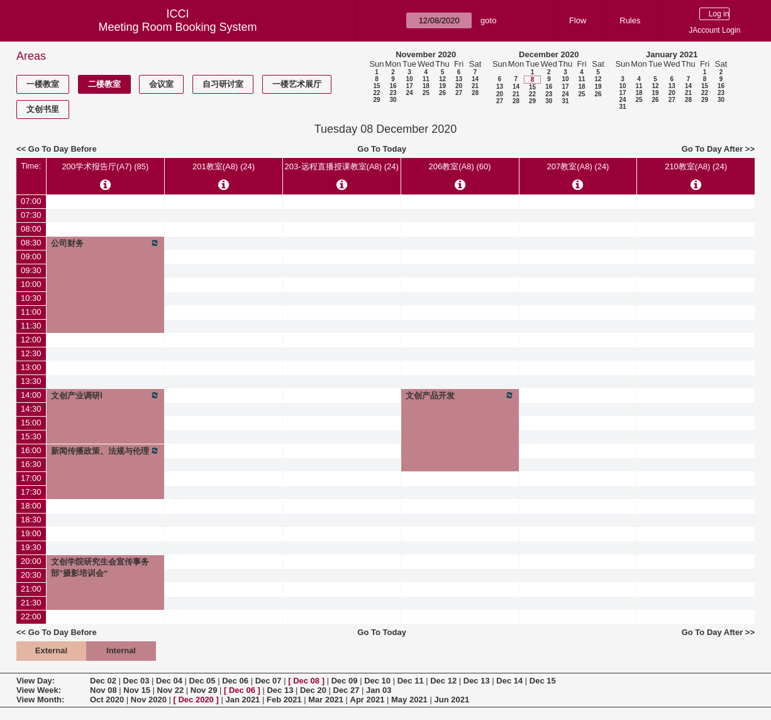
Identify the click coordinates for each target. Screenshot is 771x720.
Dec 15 (543, 680)
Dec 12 (443, 680)
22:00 (31, 616)
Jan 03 (378, 690)
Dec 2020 (195, 699)
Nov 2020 (149, 699)
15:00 (31, 422)
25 (426, 92)
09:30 (31, 270)
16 (392, 85)
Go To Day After (712, 149)
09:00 (31, 256)
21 (475, 85)
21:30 (31, 602)
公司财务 (105, 243)
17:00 (31, 478)
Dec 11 (410, 680)
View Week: (38, 690)
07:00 (31, 201)
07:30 (31, 215)
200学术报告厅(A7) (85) (105, 166)
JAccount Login (714, 30)
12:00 (31, 339)
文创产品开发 (460, 395)
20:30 (31, 575)
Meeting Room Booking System (177, 27)
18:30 (31, 519)
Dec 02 (103, 680)
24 (409, 92)
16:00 (31, 450)
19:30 (31, 547)
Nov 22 (170, 690)
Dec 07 (268, 680)
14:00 (31, 395)
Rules (629, 20)
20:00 (31, 561)
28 (475, 92)
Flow (577, 20)
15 (376, 85)
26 (442, 92)
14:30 (31, 408)
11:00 (31, 312)
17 (409, 85)
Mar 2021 (325, 699)
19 (442, 85)
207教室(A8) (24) (577, 166)
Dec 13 (476, 680)
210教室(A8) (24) (696, 166)
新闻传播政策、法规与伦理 (105, 451)
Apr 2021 (367, 699)
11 (426, 79)
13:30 (31, 381)
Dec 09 (344, 680)
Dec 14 (509, 680)
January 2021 (671, 54)
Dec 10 (377, 680)
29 (376, 99)
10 (409, 79)
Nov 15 (136, 690)
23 (392, 92)
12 (442, 79)
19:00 (31, 533)
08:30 (31, 242)
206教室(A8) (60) (460, 166)
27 (458, 92)
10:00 (31, 284)
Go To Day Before (62, 149)
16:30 (31, 464)
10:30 (31, 298)
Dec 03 (136, 680)
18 (426, 85)
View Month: (40, 699)
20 (458, 85)
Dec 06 (235, 680)
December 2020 (549, 54)
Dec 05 (202, 680)
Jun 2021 (451, 699)
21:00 (31, 588)
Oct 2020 (107, 699)
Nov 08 (103, 690)
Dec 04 (169, 680)
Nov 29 (204, 690)
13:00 (31, 367)
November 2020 (426, 54)
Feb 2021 (284, 699)
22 (376, 92)
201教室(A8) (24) (223, 166)
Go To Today (381, 149)
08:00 (31, 228)
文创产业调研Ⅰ (105, 395)
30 (392, 99)
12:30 (31, 353)
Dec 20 (313, 690)
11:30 (31, 325)
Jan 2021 (242, 699)
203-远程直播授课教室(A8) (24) (342, 166)
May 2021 (409, 699)
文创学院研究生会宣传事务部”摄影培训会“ (100, 567)
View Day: (35, 680)
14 (475, 79)
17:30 (31, 492)
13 (458, 79)
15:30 (31, 436)
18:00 (31, 505)
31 (565, 101)
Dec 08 (306, 680)
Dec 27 (346, 690)
